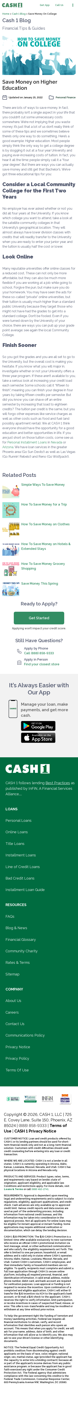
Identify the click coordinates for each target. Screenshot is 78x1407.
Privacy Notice (18, 1047)
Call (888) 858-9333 (39, 653)
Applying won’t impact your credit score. (39, 628)
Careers (12, 1012)
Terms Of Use (17, 1070)
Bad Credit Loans (20, 878)
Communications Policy (25, 1035)
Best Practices (58, 783)
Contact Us (15, 1024)
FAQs (10, 916)
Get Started (39, 618)
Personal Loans (19, 820)
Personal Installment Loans (27, 442)
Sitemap (13, 974)
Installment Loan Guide (25, 890)
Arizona (7, 447)
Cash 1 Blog (19, 13)
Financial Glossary (21, 939)
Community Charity (22, 951)
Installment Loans (21, 855)
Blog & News (16, 928)
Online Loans (17, 832)
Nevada (56, 442)
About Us (13, 1001)
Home (6, 13)
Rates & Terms (18, 962)
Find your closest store (41, 664)
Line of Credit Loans (23, 867)
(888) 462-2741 (40, 1189)
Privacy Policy (17, 1058)
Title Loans (15, 844)
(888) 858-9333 (33, 1125)
